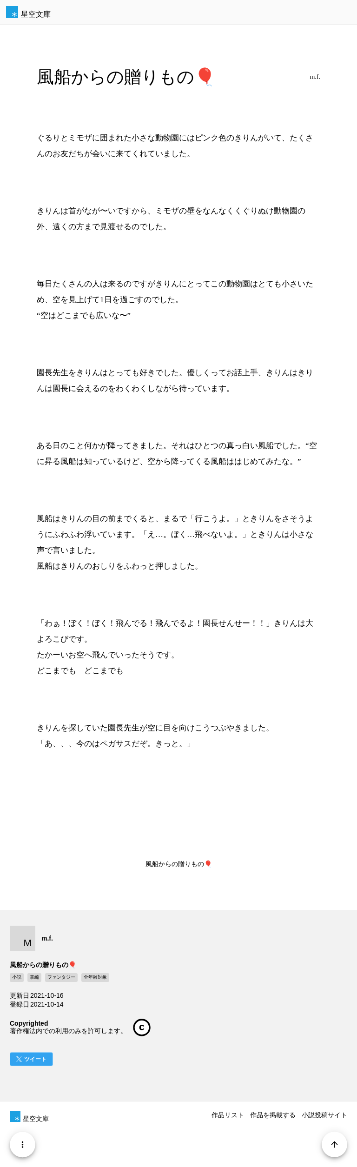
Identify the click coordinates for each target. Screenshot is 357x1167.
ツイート (35, 1059)
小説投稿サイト (324, 1115)
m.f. (315, 76)
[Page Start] (334, 1144)
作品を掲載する (273, 1115)
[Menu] (22, 1144)
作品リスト (228, 1115)
